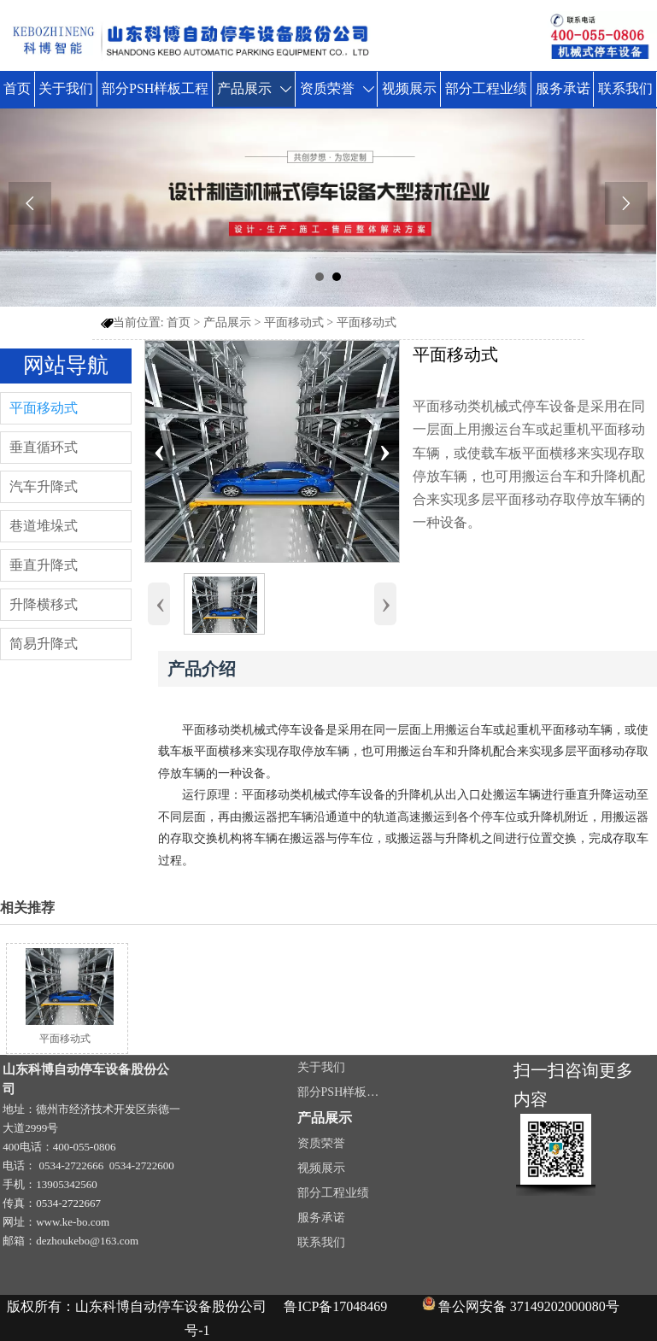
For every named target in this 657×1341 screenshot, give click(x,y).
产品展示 (227, 322)
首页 (179, 322)
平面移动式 (294, 322)
